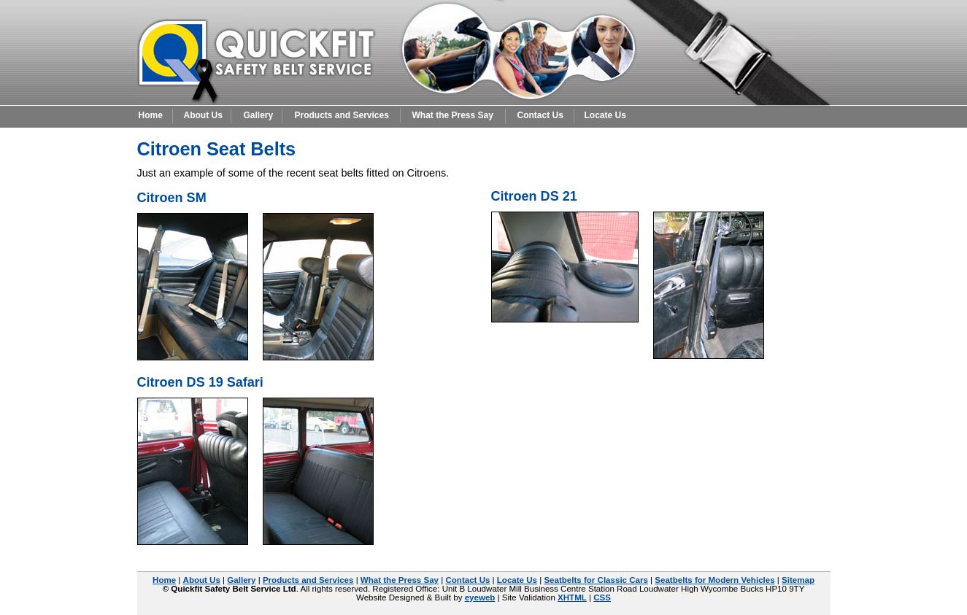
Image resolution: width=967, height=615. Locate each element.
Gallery (259, 115)
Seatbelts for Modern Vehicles (714, 580)
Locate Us (605, 115)
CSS (602, 597)
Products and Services (342, 115)
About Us (203, 115)
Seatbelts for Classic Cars (595, 580)
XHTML (572, 597)
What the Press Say (452, 115)
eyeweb (480, 597)
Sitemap (798, 580)
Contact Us (540, 115)
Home (151, 115)
